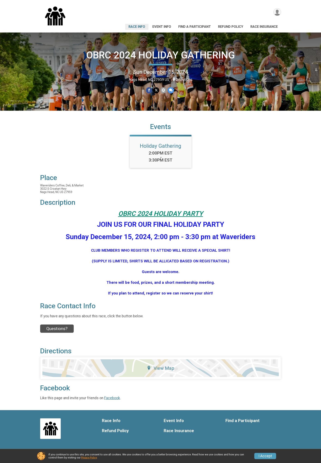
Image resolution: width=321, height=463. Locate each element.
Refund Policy (230, 27)
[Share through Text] (171, 90)
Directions (184, 80)
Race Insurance (264, 27)
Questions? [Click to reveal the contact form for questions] (57, 328)
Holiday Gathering (160, 146)
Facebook (112, 398)
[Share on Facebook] (149, 90)
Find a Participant (194, 27)
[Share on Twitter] (156, 90)
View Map (160, 368)
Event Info (161, 27)
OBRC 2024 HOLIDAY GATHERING (160, 55)
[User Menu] (277, 12)
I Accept (265, 456)
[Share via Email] (163, 90)
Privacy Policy (89, 457)
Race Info (136, 27)
